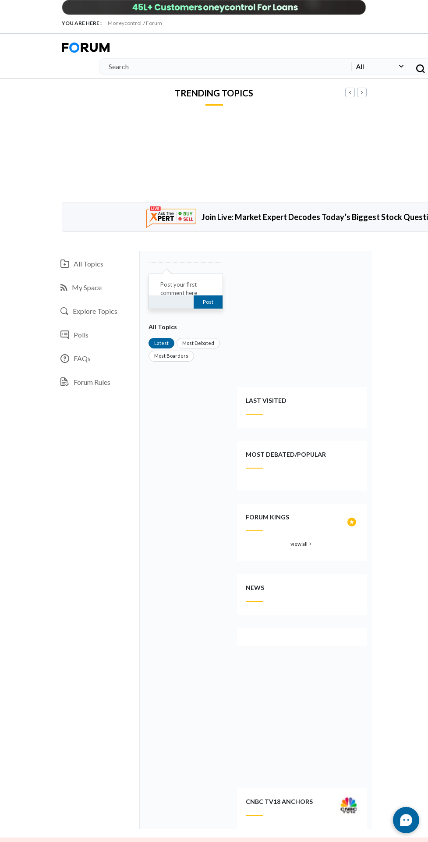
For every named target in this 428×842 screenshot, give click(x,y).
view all (301, 543)
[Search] (223, 67)
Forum (154, 23)
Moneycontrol (124, 23)
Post (208, 301)
